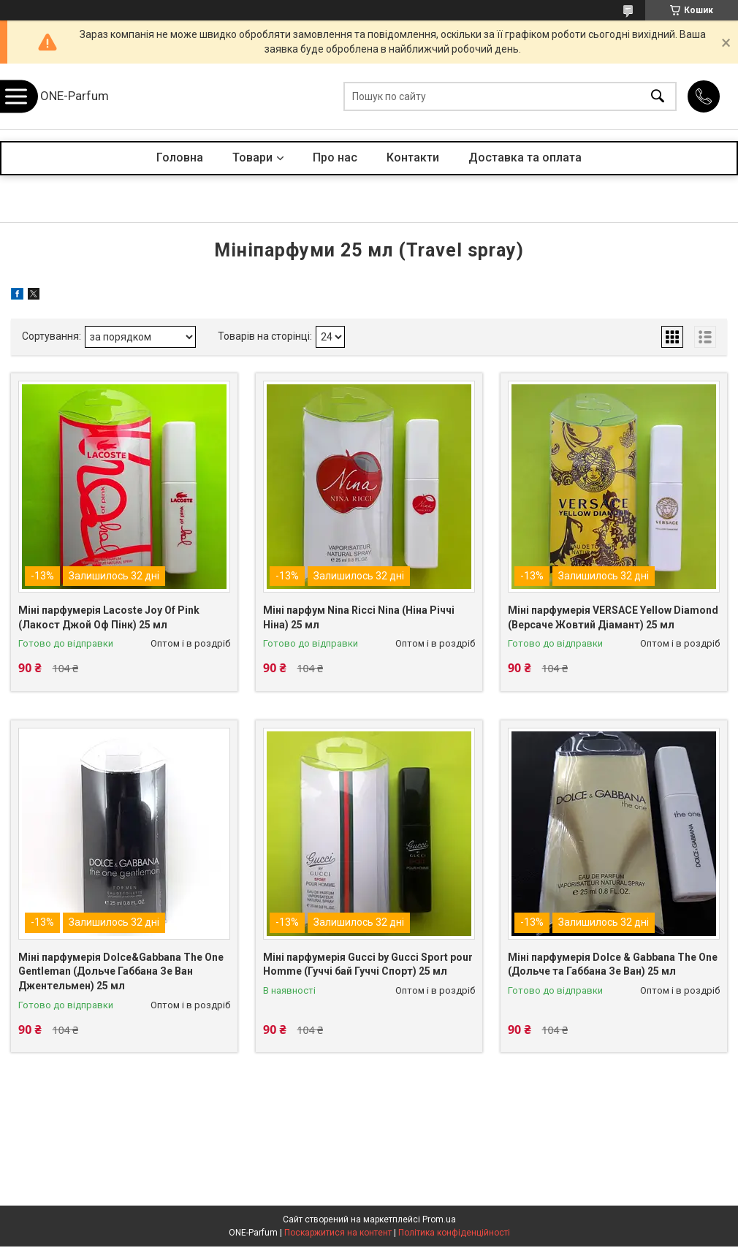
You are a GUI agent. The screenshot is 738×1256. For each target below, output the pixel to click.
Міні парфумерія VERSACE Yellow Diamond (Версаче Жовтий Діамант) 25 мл (613, 617)
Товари (252, 157)
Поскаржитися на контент (338, 1233)
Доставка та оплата (525, 157)
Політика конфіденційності (454, 1233)
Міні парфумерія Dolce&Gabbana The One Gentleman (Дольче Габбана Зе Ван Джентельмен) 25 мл (121, 971)
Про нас (335, 157)
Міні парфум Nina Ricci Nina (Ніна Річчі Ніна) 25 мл (358, 617)
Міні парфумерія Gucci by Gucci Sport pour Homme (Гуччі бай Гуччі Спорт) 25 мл (368, 964)
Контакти (413, 157)
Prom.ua (439, 1219)
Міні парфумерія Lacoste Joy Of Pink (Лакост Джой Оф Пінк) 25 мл (108, 617)
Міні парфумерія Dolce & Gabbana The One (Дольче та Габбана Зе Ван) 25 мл (613, 964)
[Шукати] (657, 96)
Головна (179, 157)
